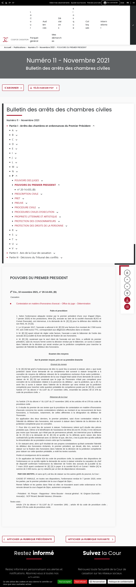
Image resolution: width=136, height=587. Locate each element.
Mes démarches (36, 20)
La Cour (32, 10)
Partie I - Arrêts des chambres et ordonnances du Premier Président (50, 106)
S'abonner (12, 68)
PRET (17, 178)
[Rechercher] (132, 15)
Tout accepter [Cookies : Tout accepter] (65, 581)
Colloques (76, 10)
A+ (10, 2)
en (134, 3)
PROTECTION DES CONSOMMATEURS (35, 201)
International (89, 10)
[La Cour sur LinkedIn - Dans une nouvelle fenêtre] (106, 564)
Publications (20, 27)
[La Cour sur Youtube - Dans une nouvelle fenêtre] (98, 564)
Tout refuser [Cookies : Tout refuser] (80, 581)
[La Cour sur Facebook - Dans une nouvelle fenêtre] (89, 564)
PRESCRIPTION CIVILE (26, 174)
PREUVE (19, 183)
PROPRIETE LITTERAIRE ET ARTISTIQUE (36, 196)
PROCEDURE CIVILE (25, 187)
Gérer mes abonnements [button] (59, 3)
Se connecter (110, 2)
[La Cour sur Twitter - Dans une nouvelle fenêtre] (80, 564)
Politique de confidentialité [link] (121, 581)
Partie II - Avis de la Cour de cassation (30, 233)
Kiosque (65, 10)
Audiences (43, 10)
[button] (93, 106)
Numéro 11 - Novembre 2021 (41, 27)
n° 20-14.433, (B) (26, 169)
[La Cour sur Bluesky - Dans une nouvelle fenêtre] (124, 564)
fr (128, 3)
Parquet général (105, 10)
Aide (122, 3)
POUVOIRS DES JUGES (27, 160)
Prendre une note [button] (94, 3)
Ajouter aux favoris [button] (78, 3)
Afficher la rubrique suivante (89, 519)
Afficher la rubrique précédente (29, 519)
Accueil (7, 27)
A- (13, 2)
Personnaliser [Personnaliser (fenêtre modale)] (99, 581)
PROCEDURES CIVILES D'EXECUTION (34, 192)
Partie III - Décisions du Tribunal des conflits (33, 237)
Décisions (55, 10)
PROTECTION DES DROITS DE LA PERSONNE (39, 205)
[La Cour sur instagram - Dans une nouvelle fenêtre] (114, 564)
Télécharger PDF (43, 68)
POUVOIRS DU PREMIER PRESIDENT (35, 165)
